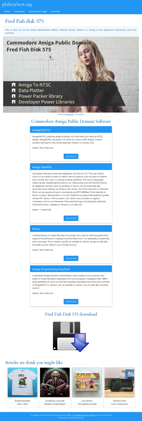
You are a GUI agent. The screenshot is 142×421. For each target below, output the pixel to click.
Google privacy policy (85, 415)
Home (7, 11)
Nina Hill (69, 114)
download (71, 156)
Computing (19, 11)
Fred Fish (55, 11)
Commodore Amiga (38, 11)
